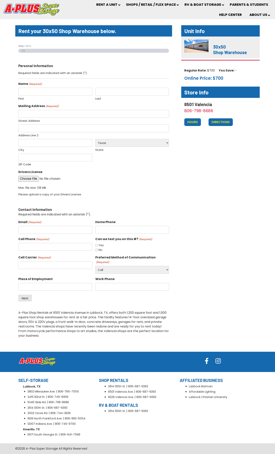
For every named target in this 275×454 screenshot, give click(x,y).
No (100, 250)
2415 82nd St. (36, 397)
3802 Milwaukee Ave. (41, 391)
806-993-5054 (75, 418)
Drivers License (30, 172)
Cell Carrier (34, 257)
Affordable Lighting (202, 392)
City (21, 150)
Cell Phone (33, 239)
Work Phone (105, 279)
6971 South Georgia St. (43, 434)
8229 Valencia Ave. (121, 397)
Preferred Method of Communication (125, 259)
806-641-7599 (70, 434)
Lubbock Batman (201, 386)
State (99, 150)
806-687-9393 (57, 408)
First (21, 99)
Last (98, 99)
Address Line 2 (28, 135)
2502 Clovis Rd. (38, 413)
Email (29, 222)
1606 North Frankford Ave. (45, 418)
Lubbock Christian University (208, 397)
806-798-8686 (198, 111)
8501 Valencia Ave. (120, 392)
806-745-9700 (65, 424)
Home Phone (105, 222)
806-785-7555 (68, 391)
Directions (221, 122)
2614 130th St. (36, 408)
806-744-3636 (60, 413)
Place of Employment (35, 279)
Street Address (29, 121)
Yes (101, 245)
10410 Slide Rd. (37, 402)
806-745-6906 (58, 397)
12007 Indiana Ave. (40, 424)
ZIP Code (24, 164)
